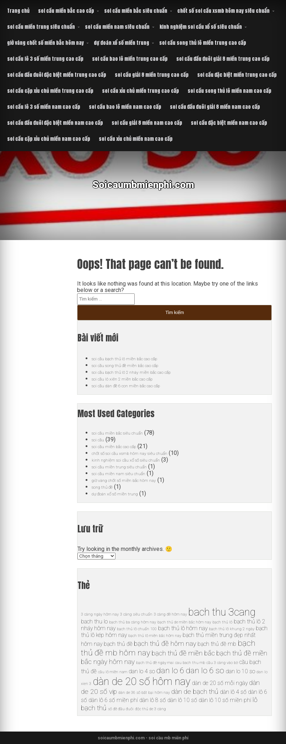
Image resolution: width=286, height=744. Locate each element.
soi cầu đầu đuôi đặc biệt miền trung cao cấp (56, 75)
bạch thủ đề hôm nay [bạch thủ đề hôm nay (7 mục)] (165, 643)
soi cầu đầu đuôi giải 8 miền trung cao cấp (223, 59)
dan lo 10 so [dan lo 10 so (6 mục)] (240, 671)
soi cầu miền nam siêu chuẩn (117, 27)
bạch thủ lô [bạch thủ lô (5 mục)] (222, 622)
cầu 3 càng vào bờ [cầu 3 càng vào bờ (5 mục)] (222, 662)
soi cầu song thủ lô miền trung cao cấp (202, 43)
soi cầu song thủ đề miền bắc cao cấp (138, 365)
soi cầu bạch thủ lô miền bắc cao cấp (137, 358)
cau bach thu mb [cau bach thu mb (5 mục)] (190, 662)
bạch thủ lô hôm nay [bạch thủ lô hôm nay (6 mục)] (182, 628)
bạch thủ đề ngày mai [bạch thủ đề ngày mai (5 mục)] (155, 662)
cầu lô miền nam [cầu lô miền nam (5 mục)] (112, 672)
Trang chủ (18, 11)
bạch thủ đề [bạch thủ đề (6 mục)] (118, 644)
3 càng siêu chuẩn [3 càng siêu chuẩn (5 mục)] (136, 614)
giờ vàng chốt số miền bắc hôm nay (45, 43)
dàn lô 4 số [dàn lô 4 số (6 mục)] (233, 692)
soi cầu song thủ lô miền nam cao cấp (229, 91)
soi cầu (100, 439)
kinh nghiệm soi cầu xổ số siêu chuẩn (201, 27)
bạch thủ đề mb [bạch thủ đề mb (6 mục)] (217, 644)
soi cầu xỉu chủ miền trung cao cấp (140, 91)
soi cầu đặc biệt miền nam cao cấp (229, 123)
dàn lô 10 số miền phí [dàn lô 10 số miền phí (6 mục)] (225, 700)
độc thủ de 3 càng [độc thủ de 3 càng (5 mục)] (150, 709)
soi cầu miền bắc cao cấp (66, 11)
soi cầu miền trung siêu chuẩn (41, 27)
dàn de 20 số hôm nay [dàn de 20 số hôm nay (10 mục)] (141, 681)
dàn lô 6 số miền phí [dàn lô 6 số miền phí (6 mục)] (113, 700)
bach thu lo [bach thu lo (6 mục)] (94, 621)
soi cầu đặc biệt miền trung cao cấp (237, 75)
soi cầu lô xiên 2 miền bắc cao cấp (133, 378)
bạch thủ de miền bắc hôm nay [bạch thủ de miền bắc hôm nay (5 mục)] (184, 622)
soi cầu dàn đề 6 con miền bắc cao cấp (139, 385)
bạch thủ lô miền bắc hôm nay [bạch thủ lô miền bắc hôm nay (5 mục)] (154, 635)
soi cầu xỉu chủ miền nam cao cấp (136, 139)
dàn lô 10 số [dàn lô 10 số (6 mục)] (182, 700)
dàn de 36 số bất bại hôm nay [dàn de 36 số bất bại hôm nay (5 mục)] (144, 692)
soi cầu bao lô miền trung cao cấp (130, 59)
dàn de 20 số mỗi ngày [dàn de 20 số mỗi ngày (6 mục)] (220, 683)
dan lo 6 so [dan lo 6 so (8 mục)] (205, 670)
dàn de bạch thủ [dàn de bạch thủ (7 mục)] (194, 691)
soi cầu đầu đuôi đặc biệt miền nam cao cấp (55, 123)
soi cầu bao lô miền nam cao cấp (125, 107)
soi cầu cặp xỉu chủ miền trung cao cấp (50, 91)
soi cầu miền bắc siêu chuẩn (135, 11)
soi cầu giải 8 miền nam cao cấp (147, 123)
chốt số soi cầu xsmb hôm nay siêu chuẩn (223, 11)
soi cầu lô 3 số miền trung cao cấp (45, 59)
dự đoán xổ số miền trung (121, 43)
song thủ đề (106, 486)
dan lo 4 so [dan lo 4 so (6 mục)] (142, 671)
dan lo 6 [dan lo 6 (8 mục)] (170, 670)
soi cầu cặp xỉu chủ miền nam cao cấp (48, 139)
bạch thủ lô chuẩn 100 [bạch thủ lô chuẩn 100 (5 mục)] (137, 629)
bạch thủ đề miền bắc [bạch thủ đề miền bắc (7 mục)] (183, 653)
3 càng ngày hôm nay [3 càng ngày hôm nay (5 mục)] (100, 614)
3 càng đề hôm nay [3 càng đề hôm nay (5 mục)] (170, 614)
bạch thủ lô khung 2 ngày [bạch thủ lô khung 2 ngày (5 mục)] (231, 629)
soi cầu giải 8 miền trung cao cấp (152, 75)
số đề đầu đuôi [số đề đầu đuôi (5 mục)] (121, 709)
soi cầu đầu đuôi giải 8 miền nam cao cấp (215, 107)
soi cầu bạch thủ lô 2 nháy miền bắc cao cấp (146, 371)
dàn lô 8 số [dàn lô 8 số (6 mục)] (152, 700)
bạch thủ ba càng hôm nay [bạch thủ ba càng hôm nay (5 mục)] (132, 622)
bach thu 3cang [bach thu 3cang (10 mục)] (221, 612)
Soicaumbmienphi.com (143, 190)
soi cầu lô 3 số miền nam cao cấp (43, 107)
